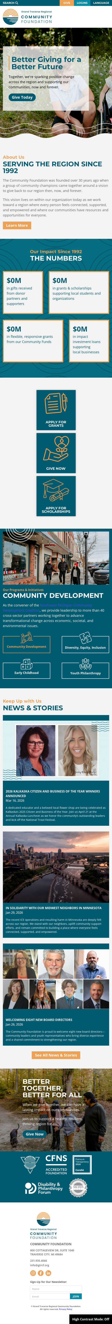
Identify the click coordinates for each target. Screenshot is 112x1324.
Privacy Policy (65, 1309)
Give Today (22, 97)
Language (101, 3)
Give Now (35, 1134)
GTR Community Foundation (27, 17)
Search (8, 3)
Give (66, 3)
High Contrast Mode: (90, 1319)
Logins (82, 3)
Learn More (17, 225)
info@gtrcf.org (39, 1265)
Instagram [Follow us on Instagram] (33, 1273)
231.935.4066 (38, 1260)
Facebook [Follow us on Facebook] (41, 1273)
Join (76, 1296)
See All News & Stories (56, 1055)
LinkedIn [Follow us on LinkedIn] (48, 1273)
